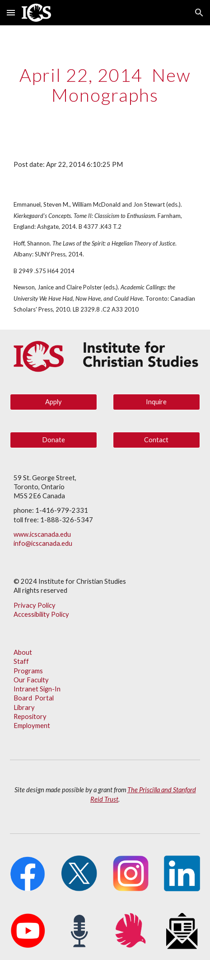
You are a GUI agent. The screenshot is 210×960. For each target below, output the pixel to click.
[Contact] (156, 439)
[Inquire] (156, 401)
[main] (105, 85)
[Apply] (53, 401)
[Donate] (53, 439)
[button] (11, 12)
